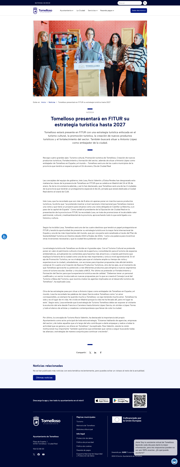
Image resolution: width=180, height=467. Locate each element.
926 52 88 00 (38, 449)
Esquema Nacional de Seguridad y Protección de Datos (89, 455)
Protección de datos (84, 438)
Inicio (43, 102)
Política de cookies (84, 446)
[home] (42, 10)
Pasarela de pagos (83, 450)
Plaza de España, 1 (40, 442)
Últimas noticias (44, 377)
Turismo (79, 421)
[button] (67, 10)
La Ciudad (81, 10)
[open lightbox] (90, 58)
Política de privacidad (85, 442)
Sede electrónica (139, 10)
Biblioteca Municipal (84, 429)
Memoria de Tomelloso (85, 425)
